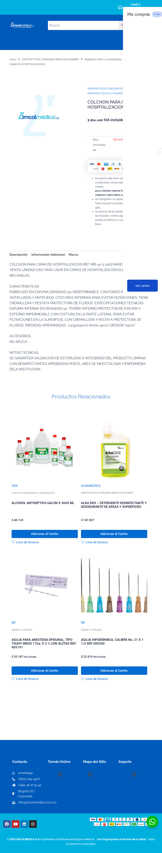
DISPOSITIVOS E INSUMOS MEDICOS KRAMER (50, 59)
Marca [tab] (73, 254)
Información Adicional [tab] (48, 254)
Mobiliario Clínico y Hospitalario (103, 59)
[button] (60, 775)
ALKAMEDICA (91, 486)
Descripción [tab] (18, 254)
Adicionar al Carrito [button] (44, 534)
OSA (15, 486)
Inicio (12, 59)
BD (14, 623)
